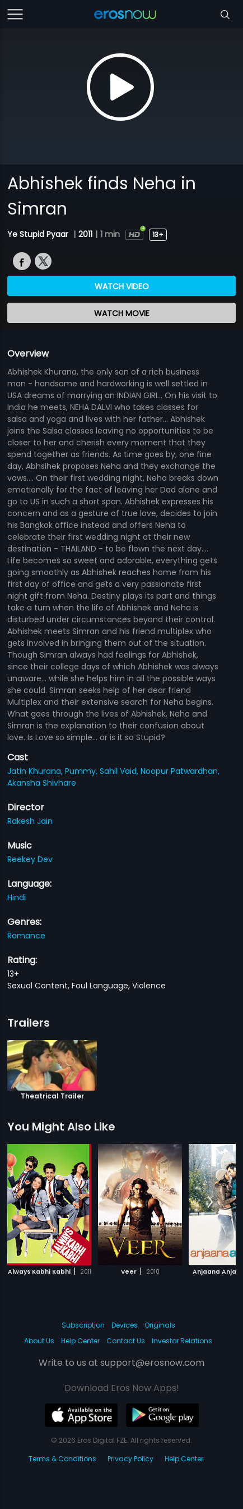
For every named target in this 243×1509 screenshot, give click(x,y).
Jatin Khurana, (36, 771)
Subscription (83, 1325)
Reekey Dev (30, 859)
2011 (85, 234)
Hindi (16, 897)
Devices (124, 1325)
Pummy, (82, 771)
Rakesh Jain (30, 821)
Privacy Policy (130, 1459)
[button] (210, 1202)
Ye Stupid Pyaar (39, 234)
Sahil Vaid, (120, 771)
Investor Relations (182, 1341)
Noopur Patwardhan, (180, 771)
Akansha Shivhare (41, 782)
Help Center (80, 1341)
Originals (159, 1325)
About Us (39, 1341)
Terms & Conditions (62, 1459)
